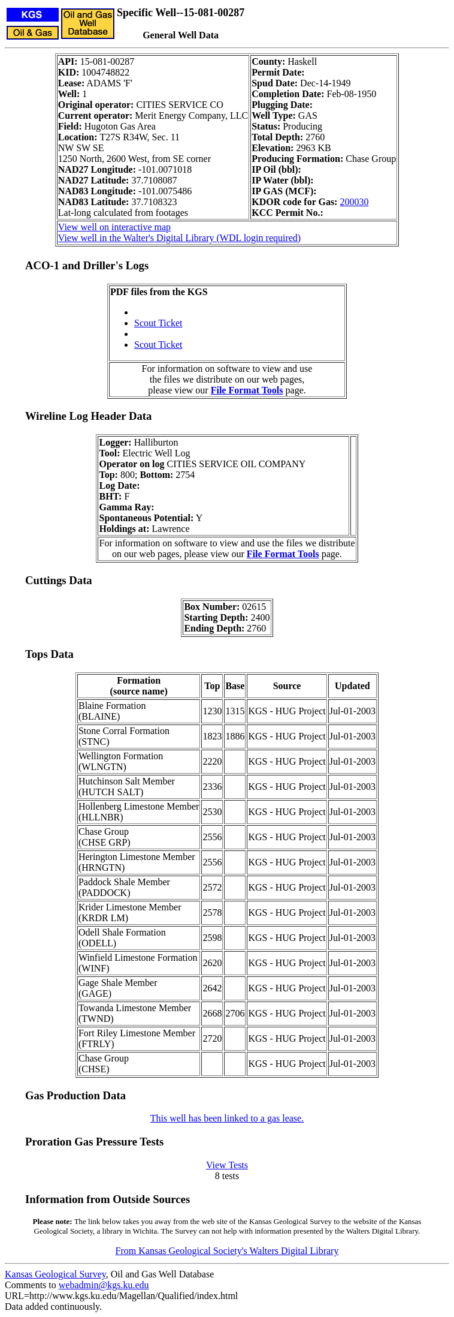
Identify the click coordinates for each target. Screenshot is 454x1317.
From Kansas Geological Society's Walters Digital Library (227, 1251)
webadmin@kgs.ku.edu (104, 1285)
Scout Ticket (158, 323)
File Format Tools (247, 390)
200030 (354, 202)
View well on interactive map (114, 227)
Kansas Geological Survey (55, 1274)
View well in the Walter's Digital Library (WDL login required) (179, 238)
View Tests (227, 1165)
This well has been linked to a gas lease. (227, 1118)
